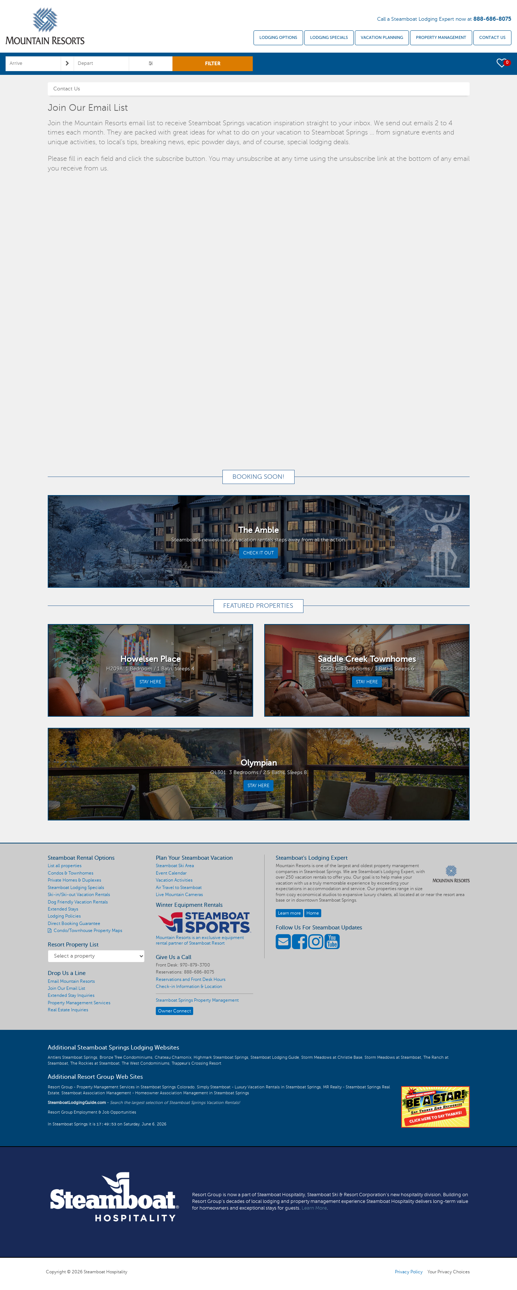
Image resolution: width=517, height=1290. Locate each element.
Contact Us (492, 38)
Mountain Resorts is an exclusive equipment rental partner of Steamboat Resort (200, 940)
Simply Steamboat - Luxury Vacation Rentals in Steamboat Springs (259, 1087)
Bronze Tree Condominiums (126, 1057)
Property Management (441, 38)
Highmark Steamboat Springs (221, 1057)
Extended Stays (63, 909)
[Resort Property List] (96, 956)
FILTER (213, 63)
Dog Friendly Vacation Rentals (78, 902)
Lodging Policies (64, 916)
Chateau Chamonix (173, 1057)
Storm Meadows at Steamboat (393, 1057)
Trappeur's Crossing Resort (196, 1063)
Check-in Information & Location (189, 986)
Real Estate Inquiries (68, 1009)
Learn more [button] (289, 913)
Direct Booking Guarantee (74, 923)
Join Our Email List (66, 988)
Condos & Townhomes (70, 873)
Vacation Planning (382, 38)
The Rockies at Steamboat (95, 1063)
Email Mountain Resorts (71, 981)
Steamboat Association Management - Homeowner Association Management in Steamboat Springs (155, 1093)
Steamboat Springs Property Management (197, 1000)
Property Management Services (79, 1002)
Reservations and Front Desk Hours (190, 979)
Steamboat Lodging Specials (76, 887)
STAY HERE (150, 681)
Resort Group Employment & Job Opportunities (92, 1112)
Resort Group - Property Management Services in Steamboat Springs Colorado (121, 1087)
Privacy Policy (409, 1271)
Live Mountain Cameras (179, 894)
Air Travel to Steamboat (179, 887)
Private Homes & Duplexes (74, 880)
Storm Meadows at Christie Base (331, 1057)
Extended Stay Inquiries (71, 995)
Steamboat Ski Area (175, 865)
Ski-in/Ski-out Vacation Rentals (79, 894)
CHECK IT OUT (258, 553)
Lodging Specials (329, 38)
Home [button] (312, 913)
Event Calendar (171, 873)
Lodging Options (278, 38)
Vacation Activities (174, 880)
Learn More (314, 1208)
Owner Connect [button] (174, 1011)
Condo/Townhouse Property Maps (85, 930)
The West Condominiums (145, 1063)
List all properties (64, 865)
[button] (502, 62)
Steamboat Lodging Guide (275, 1057)
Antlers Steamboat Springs (72, 1057)
